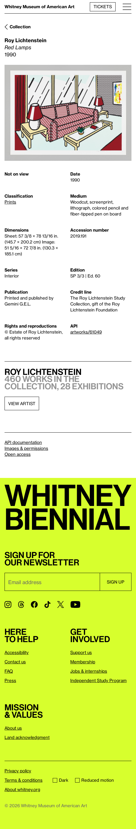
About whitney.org (22, 789)
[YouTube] (75, 604)
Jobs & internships (88, 671)
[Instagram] (8, 604)
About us (13, 727)
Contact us (15, 661)
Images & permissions (26, 448)
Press (10, 680)
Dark (60, 780)
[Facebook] (34, 604)
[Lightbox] (68, 113)
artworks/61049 (86, 331)
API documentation (23, 442)
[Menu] (127, 6)
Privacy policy (18, 770)
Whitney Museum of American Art (40, 6)
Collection (20, 26)
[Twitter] (60, 604)
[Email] (52, 582)
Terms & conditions (23, 780)
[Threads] (21, 604)
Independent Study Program (98, 680)
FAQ (9, 671)
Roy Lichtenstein (25, 40)
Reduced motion (94, 780)
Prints (10, 201)
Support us (81, 652)
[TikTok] (47, 604)
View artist (21, 403)
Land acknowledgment (27, 737)
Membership (82, 661)
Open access (18, 454)
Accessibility (17, 652)
